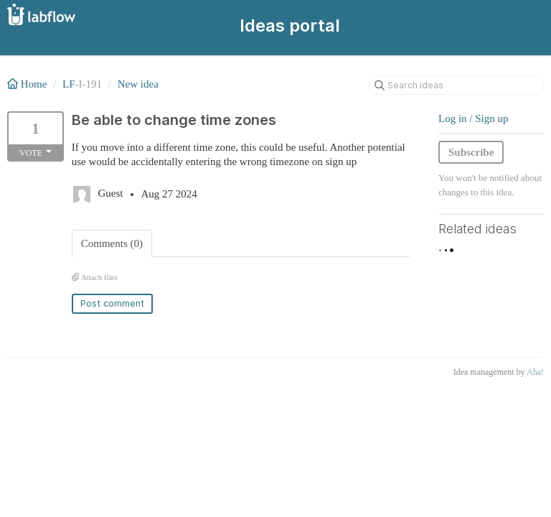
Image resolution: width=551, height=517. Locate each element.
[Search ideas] (456, 85)
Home (28, 84)
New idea (138, 84)
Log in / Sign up (473, 118)
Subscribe (471, 152)
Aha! (535, 372)
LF (68, 84)
